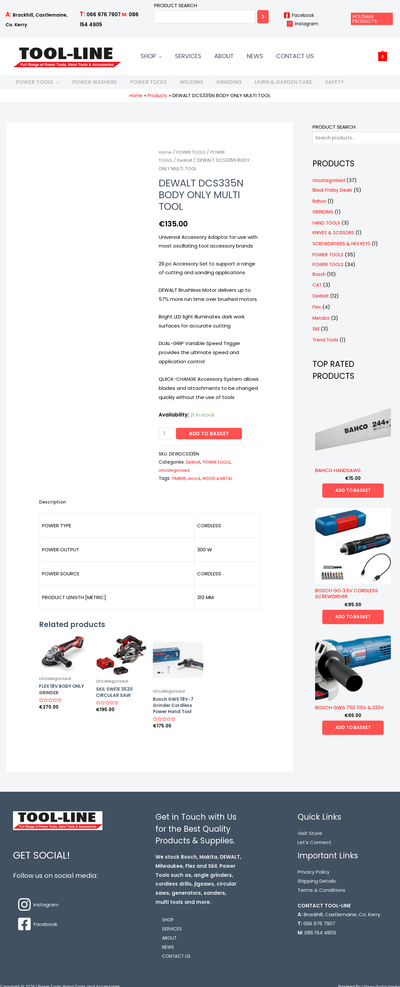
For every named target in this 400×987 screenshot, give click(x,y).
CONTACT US (266, 57)
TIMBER (179, 484)
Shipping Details (317, 890)
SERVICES (178, 57)
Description (54, 509)
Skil (316, 335)
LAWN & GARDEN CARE (283, 85)
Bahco (320, 207)
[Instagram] (302, 23)
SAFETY (334, 85)
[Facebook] (299, 15)
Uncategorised (175, 476)
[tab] (54, 509)
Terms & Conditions (321, 899)
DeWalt (186, 166)
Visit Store (310, 843)
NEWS (232, 57)
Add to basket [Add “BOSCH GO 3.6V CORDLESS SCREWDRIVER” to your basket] (353, 624)
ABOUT (208, 57)
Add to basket (211, 439)
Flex (317, 313)
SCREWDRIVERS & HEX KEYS (344, 250)
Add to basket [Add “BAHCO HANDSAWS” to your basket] (353, 497)
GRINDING (229, 85)
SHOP (145, 57)
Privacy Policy (313, 881)
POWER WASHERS (94, 85)
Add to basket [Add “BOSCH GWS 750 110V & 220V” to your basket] (353, 736)
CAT (318, 291)
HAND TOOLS (327, 229)
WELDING (191, 85)
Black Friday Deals (334, 196)
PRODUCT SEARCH (175, 5)
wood (195, 484)
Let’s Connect (314, 852)
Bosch (320, 280)
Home (165, 158)
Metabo (322, 324)
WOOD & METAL (220, 484)
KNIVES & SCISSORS (335, 239)
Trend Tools (327, 346)
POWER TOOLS (34, 85)
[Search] (263, 16)
